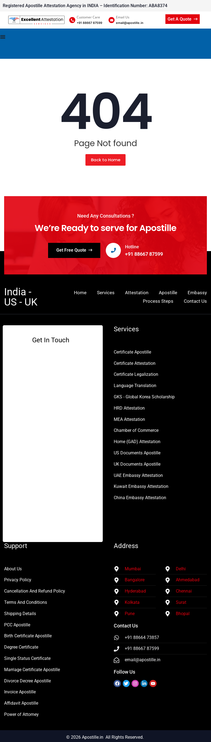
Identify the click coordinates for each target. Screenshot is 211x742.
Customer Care (88, 17)
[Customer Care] (72, 20)
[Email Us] (112, 20)
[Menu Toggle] (105, 43)
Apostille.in (92, 737)
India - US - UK (20, 297)
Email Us (122, 17)
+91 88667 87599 (144, 254)
